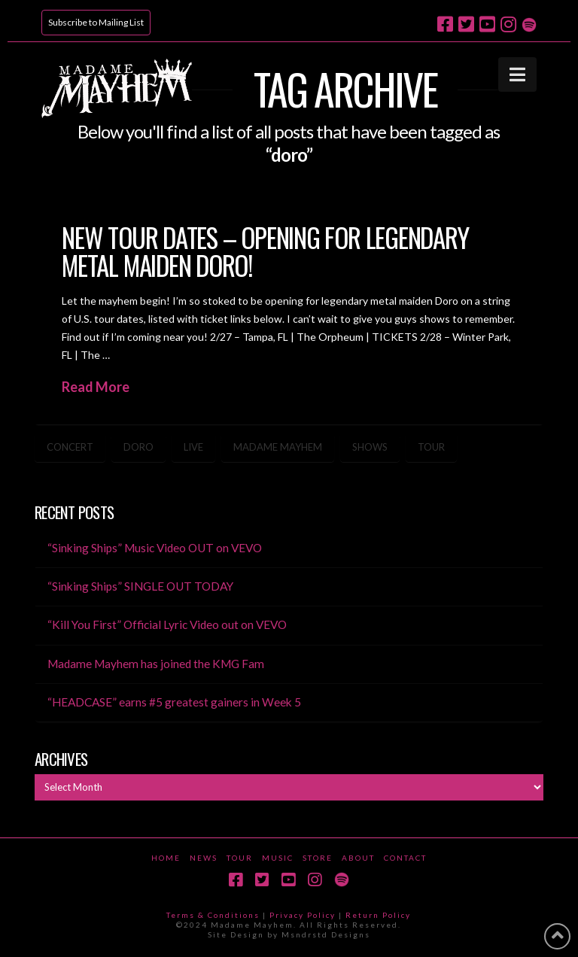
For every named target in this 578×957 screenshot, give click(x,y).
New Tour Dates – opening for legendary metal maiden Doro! (265, 250)
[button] (517, 74)
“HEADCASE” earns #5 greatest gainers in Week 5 (174, 702)
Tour (240, 857)
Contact (405, 857)
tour (431, 447)
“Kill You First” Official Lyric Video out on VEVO (167, 624)
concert (70, 447)
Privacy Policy (302, 914)
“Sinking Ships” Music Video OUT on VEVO (154, 547)
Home (166, 857)
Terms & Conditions (213, 914)
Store (318, 857)
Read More (95, 386)
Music (278, 857)
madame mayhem (277, 447)
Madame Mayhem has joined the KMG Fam (155, 663)
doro (138, 447)
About (358, 857)
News (204, 857)
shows (370, 447)
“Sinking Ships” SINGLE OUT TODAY (140, 586)
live (193, 447)
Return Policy (378, 914)
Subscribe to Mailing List (96, 22)
